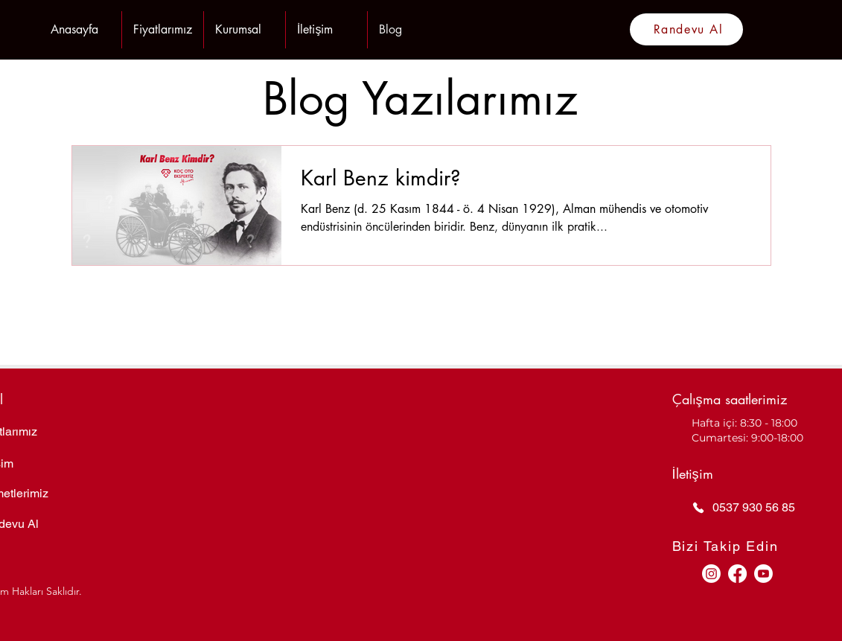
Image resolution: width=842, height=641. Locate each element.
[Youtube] (763, 573)
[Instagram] (711, 573)
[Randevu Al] (686, 29)
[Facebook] (737, 573)
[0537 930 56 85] (756, 508)
